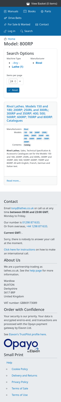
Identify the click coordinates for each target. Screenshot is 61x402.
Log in (11, 31)
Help (9, 362)
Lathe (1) (17, 66)
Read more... (13, 180)
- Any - (16, 63)
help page (36, 270)
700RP (46, 139)
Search (28, 31)
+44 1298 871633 (37, 226)
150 (25, 132)
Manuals (13, 11)
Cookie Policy (20, 369)
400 (47, 136)
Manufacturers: (14, 129)
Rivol (26, 129)
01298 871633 (30, 222)
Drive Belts (14, 18)
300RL (26, 136)
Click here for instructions (19, 249)
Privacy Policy (20, 382)
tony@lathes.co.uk (22, 208)
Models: (18, 132)
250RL (44, 132)
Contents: (17, 144)
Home (11, 39)
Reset (15, 90)
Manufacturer (38, 58)
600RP (39, 139)
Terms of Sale (20, 388)
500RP (31, 139)
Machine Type (14, 58)
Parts (48, 11)
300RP (33, 136)
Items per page (14, 75)
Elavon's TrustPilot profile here (27, 334)
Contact (44, 24)
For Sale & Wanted (19, 24)
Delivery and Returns (24, 375)
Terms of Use (20, 395)
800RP (26, 142)
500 (25, 139)
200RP (37, 132)
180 (30, 132)
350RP (41, 136)
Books (32, 11)
